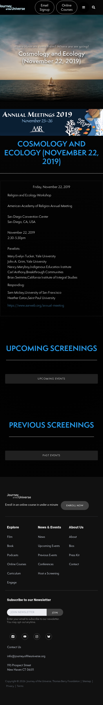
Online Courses (67, 7)
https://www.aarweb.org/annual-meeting (36, 305)
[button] (83, 7)
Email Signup (45, 7)
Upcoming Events (51, 378)
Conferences (45, 564)
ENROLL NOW (74, 505)
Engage (12, 582)
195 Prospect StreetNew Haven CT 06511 (20, 667)
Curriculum (14, 573)
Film (9, 537)
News (41, 537)
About (73, 537)
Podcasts (12, 555)
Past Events (51, 455)
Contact (74, 564)
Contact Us (14, 647)
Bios (71, 546)
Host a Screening (48, 573)
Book (10, 546)
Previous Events (47, 555)
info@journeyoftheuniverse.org (26, 656)
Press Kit (74, 555)
